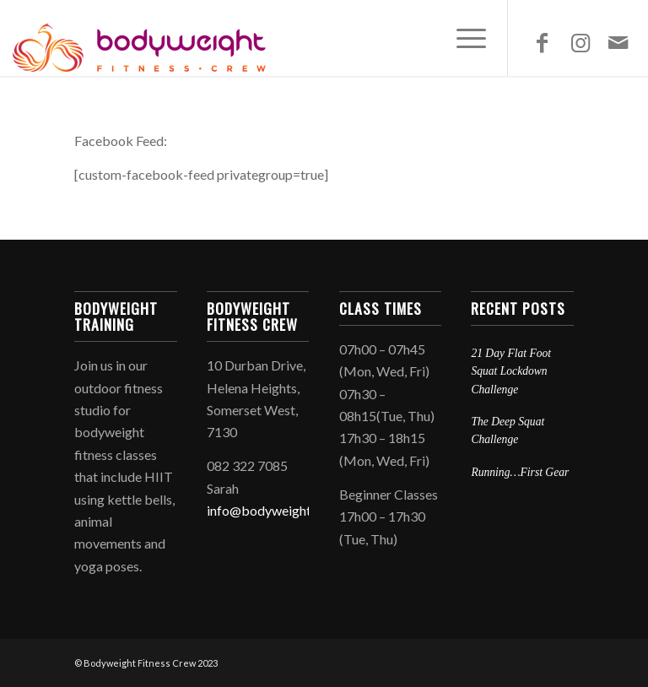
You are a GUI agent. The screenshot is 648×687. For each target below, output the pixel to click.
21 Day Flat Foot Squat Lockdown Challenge (511, 371)
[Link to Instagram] (580, 42)
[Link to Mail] (618, 42)
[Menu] (463, 38)
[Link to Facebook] (542, 42)
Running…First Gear (520, 472)
